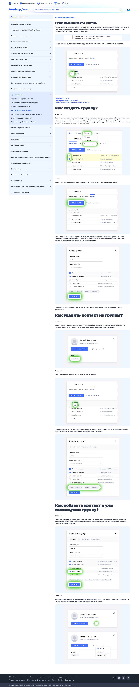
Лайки (54, 680)
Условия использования (17, 680)
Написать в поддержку (20, 192)
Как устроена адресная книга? (22, 99)
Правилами (70, 685)
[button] (92, 37)
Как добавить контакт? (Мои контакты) (24, 103)
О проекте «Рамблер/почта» (21, 24)
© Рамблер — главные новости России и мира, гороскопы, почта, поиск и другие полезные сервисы (43, 677)
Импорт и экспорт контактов (21, 118)
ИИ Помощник (16, 139)
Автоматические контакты (20, 106)
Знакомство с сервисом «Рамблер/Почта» (26, 30)
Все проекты (69, 680)
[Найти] (121, 10)
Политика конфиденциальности (38, 680)
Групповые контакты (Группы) (21, 110)
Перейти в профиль (18, 17)
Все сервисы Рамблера (64, 17)
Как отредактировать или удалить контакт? (26, 114)
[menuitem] (13, 3)
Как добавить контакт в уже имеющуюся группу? (72, 102)
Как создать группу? (62, 98)
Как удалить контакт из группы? (66, 100)
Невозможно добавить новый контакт (24, 122)
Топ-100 (60, 680)
